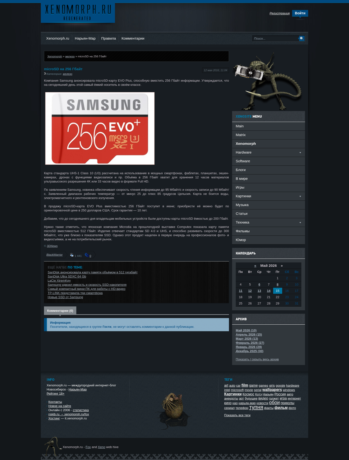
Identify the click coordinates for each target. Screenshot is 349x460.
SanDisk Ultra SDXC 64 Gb (67, 276)
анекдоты (231, 398)
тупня (256, 407)
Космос (248, 394)
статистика (81, 410)
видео (263, 398)
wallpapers (272, 390)
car (238, 385)
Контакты (55, 402)
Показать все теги (237, 415)
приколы (287, 403)
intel (227, 390)
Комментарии (133, 38)
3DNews (52, 245)
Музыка (242, 205)
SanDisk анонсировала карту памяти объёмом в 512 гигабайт (93, 272)
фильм (281, 408)
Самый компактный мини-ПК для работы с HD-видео (86, 289)
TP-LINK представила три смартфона (75, 293)
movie (248, 390)
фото (292, 408)
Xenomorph (54, 56)
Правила (108, 38)
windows (289, 390)
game (253, 385)
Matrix (241, 135)
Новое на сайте (59, 406)
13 (259, 291)
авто (290, 394)
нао (235, 403)
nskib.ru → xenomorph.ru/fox (68, 414)
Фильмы (243, 231)
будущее (251, 398)
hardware (292, 385)
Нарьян (268, 394)
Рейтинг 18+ (55, 393)
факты (269, 408)
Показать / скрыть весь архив (257, 359)
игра (283, 398)
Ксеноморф (78, 12)
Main (240, 126)
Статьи (241, 213)
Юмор (241, 240)
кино (228, 403)
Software (243, 161)
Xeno (101, 447)
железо (70, 56)
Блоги (241, 170)
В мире (242, 178)
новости (262, 403)
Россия (280, 394)
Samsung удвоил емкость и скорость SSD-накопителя (87, 284)
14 (268, 291)
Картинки (233, 394)
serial (258, 390)
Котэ (258, 394)
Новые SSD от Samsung (65, 297)
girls (272, 385)
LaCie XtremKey (59, 280)
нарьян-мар (247, 403)
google (280, 385)
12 (250, 291)
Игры (240, 187)
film (245, 385)
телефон (242, 408)
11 (240, 291)
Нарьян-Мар (85, 38)
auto (232, 385)
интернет (294, 398)
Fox (88, 447)
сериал (229, 408)
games (263, 385)
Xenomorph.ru (57, 38)
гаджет (274, 398)
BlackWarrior (54, 254)
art (226, 385)
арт (241, 398)
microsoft (237, 390)
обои (274, 402)
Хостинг (54, 418)
